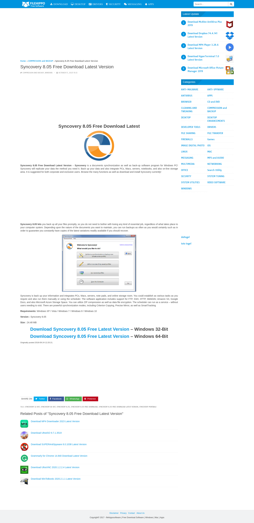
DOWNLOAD (59, 4)
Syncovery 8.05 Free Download (84, 407)
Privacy (123, 513)
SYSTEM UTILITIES (190, 182)
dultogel (185, 237)
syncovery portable (147, 407)
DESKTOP (78, 4)
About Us (140, 513)
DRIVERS (96, 4)
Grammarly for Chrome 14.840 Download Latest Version (59, 456)
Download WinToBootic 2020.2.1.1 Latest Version (56, 479)
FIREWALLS (187, 139)
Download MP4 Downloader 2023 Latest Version (55, 421)
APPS (149, 4)
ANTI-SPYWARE (215, 89)
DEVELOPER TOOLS (190, 127)
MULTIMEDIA (188, 164)
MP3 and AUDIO (215, 157)
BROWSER (186, 101)
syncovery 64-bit (48, 407)
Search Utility (214, 170)
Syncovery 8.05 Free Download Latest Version (118, 407)
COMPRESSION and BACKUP (33, 73)
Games (210, 139)
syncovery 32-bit (32, 407)
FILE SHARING (188, 133)
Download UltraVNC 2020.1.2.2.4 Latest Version (55, 467)
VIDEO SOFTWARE (216, 182)
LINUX (184, 151)
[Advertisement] (99, 35)
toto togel (186, 243)
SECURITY (113, 4)
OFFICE (184, 170)
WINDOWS (48, 73)
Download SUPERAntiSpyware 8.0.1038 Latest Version (59, 444)
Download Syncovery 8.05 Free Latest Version (79, 329)
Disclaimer (114, 513)
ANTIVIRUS (186, 95)
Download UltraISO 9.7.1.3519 (46, 433)
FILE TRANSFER (215, 133)
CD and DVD (213, 101)
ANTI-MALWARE (189, 89)
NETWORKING (214, 164)
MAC (209, 151)
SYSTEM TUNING (215, 176)
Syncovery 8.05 (63, 407)
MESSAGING (133, 4)
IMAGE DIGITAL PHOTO (192, 145)
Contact (131, 513)
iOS (209, 145)
